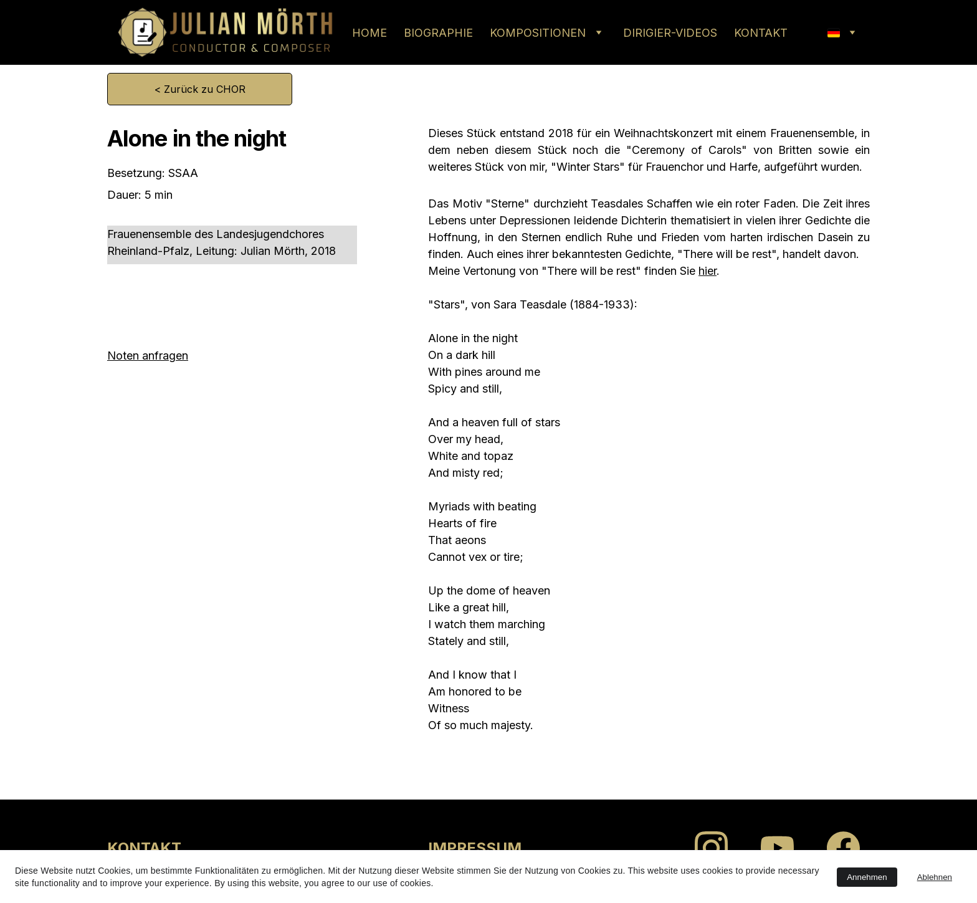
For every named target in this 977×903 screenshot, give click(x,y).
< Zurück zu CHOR (200, 89)
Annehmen (867, 877)
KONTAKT (761, 32)
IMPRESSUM (475, 848)
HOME (369, 32)
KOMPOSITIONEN (538, 32)
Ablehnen (934, 877)
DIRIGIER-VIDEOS (670, 32)
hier (707, 270)
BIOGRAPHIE (438, 32)
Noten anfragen (147, 355)
